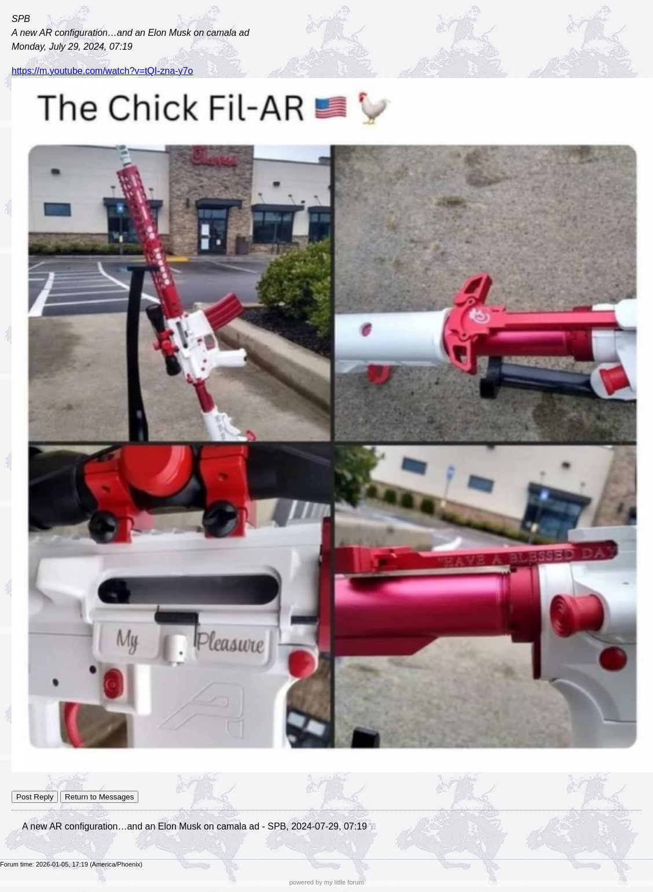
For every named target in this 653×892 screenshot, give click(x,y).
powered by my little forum (326, 882)
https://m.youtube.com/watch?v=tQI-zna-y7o (102, 71)
